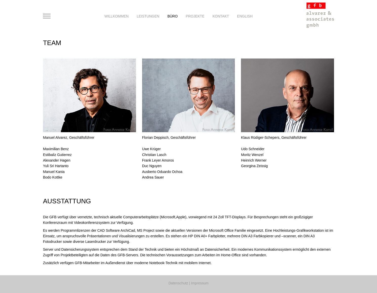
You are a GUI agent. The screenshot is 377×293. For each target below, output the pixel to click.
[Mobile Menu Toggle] (47, 16)
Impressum (200, 283)
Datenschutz (178, 283)
